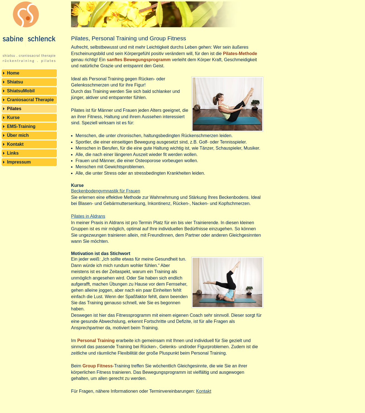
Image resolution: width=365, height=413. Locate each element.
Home (13, 73)
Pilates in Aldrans (88, 216)
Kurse (13, 117)
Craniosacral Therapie (30, 99)
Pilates (14, 108)
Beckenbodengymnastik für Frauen (105, 191)
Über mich (18, 135)
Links (13, 153)
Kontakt (15, 144)
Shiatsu (15, 82)
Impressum (19, 162)
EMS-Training (21, 126)
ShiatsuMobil (21, 90)
